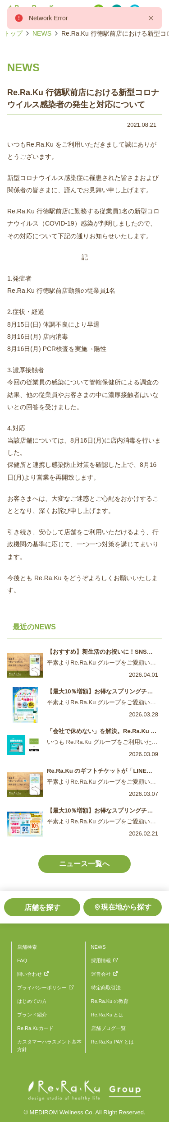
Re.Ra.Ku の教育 (110, 1001)
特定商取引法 (106, 987)
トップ (13, 33)
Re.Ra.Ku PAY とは (112, 1041)
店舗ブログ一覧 (108, 1028)
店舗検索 (27, 947)
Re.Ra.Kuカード (35, 1028)
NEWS (41, 33)
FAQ (22, 960)
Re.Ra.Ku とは (107, 1014)
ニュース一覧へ (84, 864)
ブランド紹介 (32, 1014)
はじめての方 (32, 1001)
